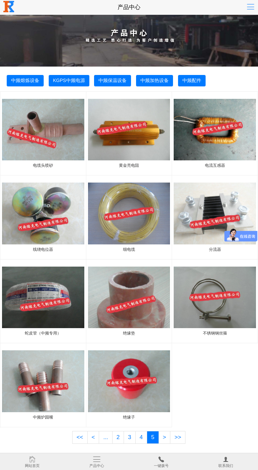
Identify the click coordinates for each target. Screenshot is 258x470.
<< (80, 437)
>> (177, 437)
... (105, 437)
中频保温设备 (112, 80)
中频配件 (191, 80)
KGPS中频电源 (69, 80)
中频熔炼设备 (25, 80)
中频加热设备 (154, 80)
